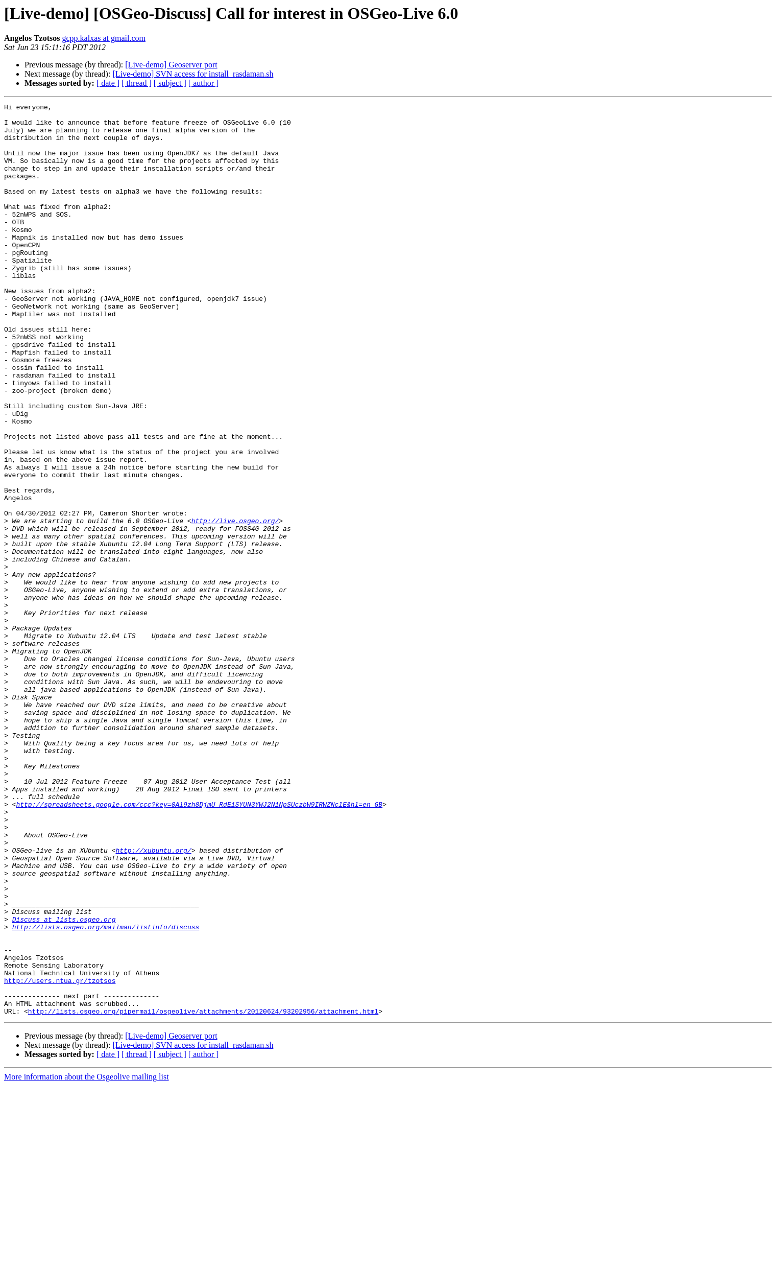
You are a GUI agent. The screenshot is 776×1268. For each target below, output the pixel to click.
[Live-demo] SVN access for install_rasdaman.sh (192, 73)
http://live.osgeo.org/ (235, 604)
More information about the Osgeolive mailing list (86, 1259)
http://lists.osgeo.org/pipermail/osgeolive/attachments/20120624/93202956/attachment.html (203, 1193)
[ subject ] (170, 83)
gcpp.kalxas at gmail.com (104, 38)
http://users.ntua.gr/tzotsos (59, 1156)
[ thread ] (137, 83)
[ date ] (107, 83)
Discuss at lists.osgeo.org (64, 1083)
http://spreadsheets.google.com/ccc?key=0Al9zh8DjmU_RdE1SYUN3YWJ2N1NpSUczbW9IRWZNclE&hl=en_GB (199, 945)
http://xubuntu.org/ (153, 1000)
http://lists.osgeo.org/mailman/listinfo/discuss (106, 1092)
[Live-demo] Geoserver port (171, 64)
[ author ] (203, 83)
